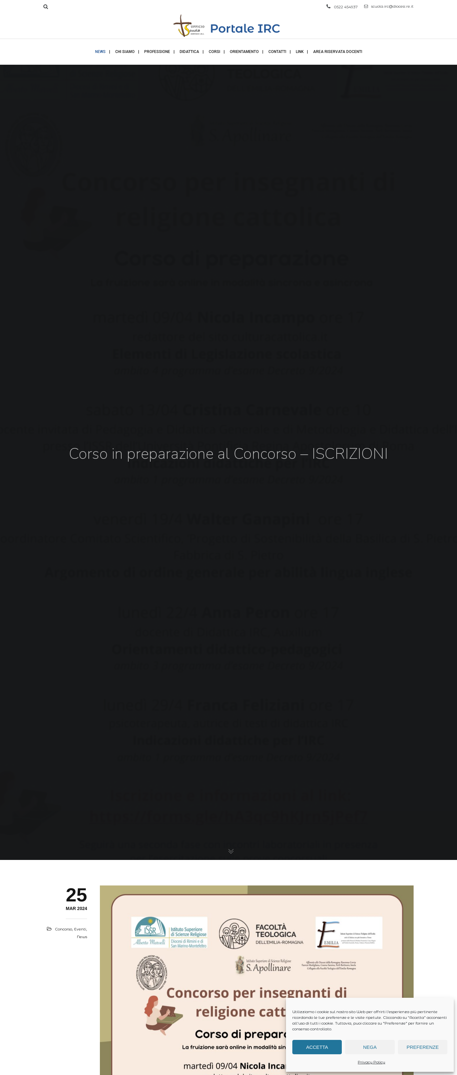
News (82, 936)
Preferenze (423, 1047)
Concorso (63, 929)
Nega (370, 1047)
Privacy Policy (371, 1062)
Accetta (317, 1047)
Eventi (80, 929)
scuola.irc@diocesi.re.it (389, 6)
